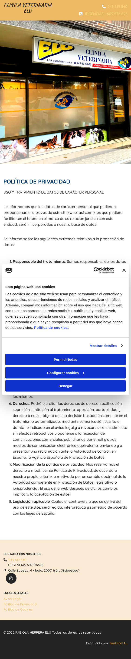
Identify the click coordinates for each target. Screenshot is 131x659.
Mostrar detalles (103, 346)
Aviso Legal (12, 599)
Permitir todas (65, 359)
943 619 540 (118, 6)
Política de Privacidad (20, 604)
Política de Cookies (18, 609)
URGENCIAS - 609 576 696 (105, 13)
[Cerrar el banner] (124, 270)
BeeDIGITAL (118, 643)
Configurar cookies (65, 373)
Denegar (65, 386)
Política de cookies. (51, 328)
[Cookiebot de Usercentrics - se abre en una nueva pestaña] (93, 270)
